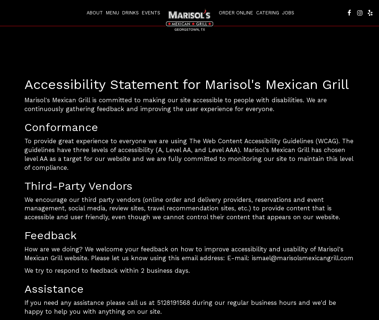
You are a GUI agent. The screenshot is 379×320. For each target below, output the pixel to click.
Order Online (236, 13)
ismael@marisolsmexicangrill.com (302, 258)
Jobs (288, 13)
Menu (112, 13)
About (95, 13)
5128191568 (173, 302)
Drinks (130, 13)
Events (151, 13)
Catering (267, 13)
